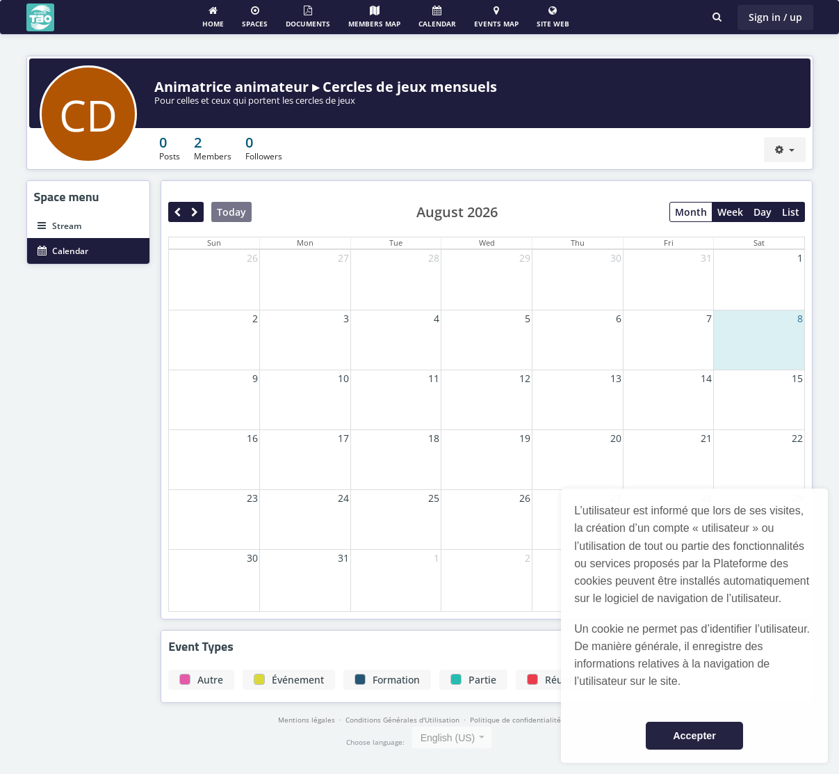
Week (730, 212)
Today (231, 212)
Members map (374, 17)
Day (763, 212)
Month (691, 212)
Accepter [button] (694, 735)
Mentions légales (306, 720)
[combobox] (452, 737)
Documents (308, 17)
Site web (553, 17)
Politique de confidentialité (515, 720)
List (790, 212)
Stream (59, 226)
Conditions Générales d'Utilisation (402, 720)
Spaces (255, 17)
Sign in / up (775, 17)
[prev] (177, 212)
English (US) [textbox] (448, 737)
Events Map (496, 17)
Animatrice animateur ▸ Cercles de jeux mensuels (325, 86)
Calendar (437, 17)
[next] (195, 212)
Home (213, 17)
